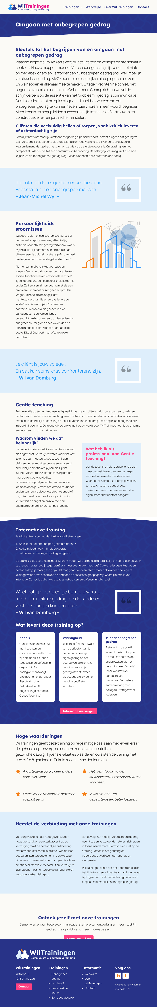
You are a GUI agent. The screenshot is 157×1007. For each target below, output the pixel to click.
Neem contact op (78, 931)
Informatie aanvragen (78, 711)
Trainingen (71, 7)
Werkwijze (93, 7)
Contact (143, 7)
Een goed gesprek (63, 997)
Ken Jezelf (58, 983)
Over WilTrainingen (118, 7)
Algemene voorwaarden (128, 984)
